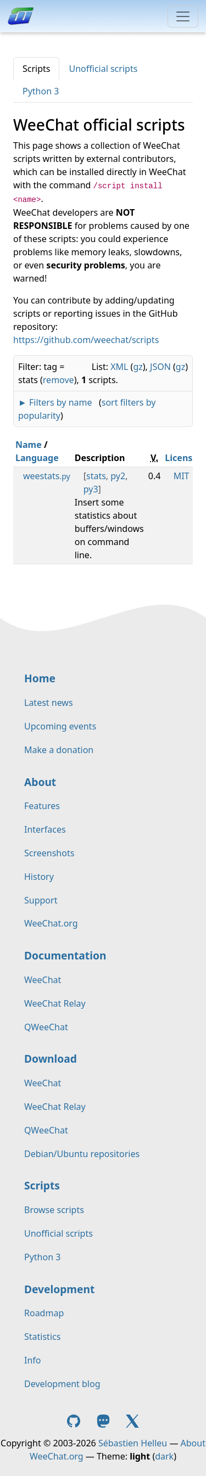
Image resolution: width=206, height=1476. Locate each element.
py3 (90, 489)
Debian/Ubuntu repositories (82, 1154)
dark (164, 1456)
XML (119, 367)
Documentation (65, 955)
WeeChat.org (51, 923)
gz (137, 367)
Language (37, 458)
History (39, 877)
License (181, 458)
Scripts (36, 69)
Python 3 (41, 91)
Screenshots (49, 853)
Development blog (62, 1384)
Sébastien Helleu (132, 1443)
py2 (117, 476)
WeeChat (42, 980)
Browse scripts (54, 1210)
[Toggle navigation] (183, 16)
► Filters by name (55, 402)
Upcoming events (60, 726)
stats (96, 476)
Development (59, 1289)
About (40, 782)
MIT (182, 476)
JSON (160, 367)
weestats (46, 476)
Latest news (48, 703)
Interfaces (45, 829)
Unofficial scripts (103, 69)
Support (40, 900)
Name (28, 445)
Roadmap (44, 1313)
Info (32, 1360)
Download (50, 1058)
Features (42, 806)
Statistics (42, 1337)
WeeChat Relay (55, 1003)
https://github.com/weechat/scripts (86, 340)
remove (58, 380)
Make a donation (58, 750)
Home (39, 678)
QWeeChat (46, 1027)
